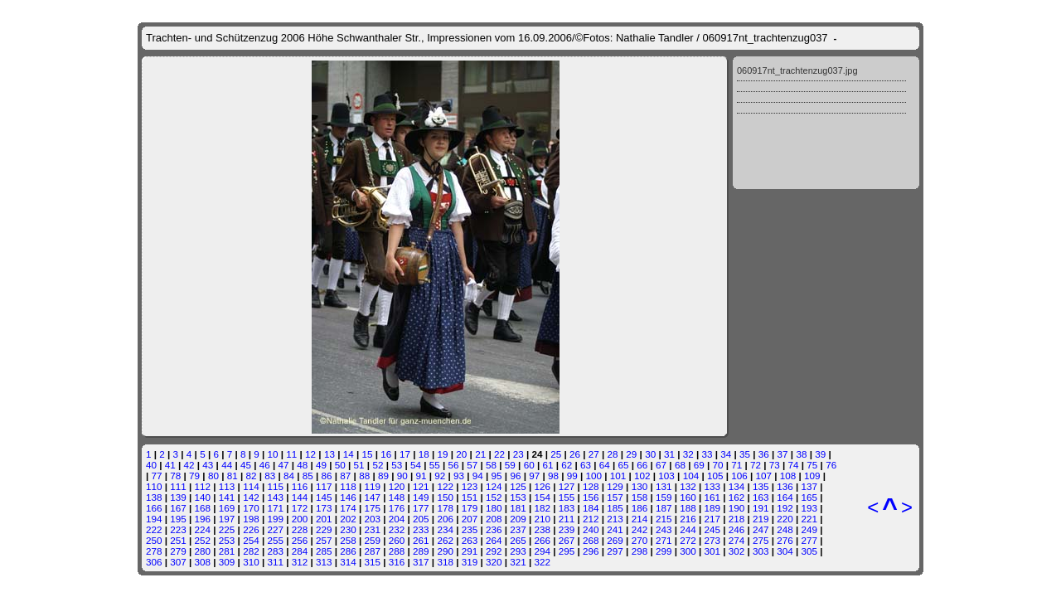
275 (761, 540)
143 (275, 497)
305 (810, 551)
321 (518, 561)
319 (470, 561)
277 (810, 540)
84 (288, 475)
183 (567, 507)
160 (688, 497)
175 (373, 507)
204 (397, 518)
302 (737, 551)
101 (618, 475)
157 (615, 497)
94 (477, 475)
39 (820, 454)
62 (566, 464)
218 (737, 518)
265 (518, 540)
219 (761, 518)
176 (397, 507)
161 (712, 497)
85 (308, 475)
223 (178, 529)
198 (251, 518)
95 (497, 475)
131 (664, 486)
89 (383, 475)
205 (421, 518)
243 (664, 529)
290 (445, 551)
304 (785, 551)
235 (470, 529)
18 (424, 454)
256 (300, 540)
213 (615, 518)
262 (445, 540)
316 (397, 561)
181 (518, 507)
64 (604, 464)
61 (547, 464)
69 (699, 464)
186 (640, 507)
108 (788, 475)
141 (227, 497)
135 (761, 486)
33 (706, 454)
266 (543, 540)
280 (203, 551)
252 (203, 540)
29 (631, 454)
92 (439, 475)
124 (494, 486)
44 (226, 464)
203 (373, 518)
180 (494, 507)
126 (543, 486)
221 (810, 518)
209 (518, 518)
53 (396, 464)
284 (300, 551)
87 (345, 475)
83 (269, 475)
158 (640, 497)
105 (715, 475)
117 (324, 486)
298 (640, 551)
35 (744, 454)
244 (688, 529)
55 (434, 464)
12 (310, 454)
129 (615, 486)
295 (567, 551)
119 (373, 486)
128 (591, 486)
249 (810, 529)
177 (421, 507)
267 (567, 540)
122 (445, 486)
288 (397, 551)
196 (203, 518)
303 (761, 551)
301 (712, 551)
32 (688, 454)
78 (175, 475)
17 (405, 454)
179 (470, 507)
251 (178, 540)
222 (154, 529)
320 (494, 561)
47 (283, 464)
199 (275, 518)
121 (421, 486)
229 (324, 529)
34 (725, 454)
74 (793, 464)
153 (518, 497)
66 (642, 464)
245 (712, 529)
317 (421, 561)
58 (491, 464)
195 (178, 518)
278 (154, 551)
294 (543, 551)
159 (664, 497)
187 (664, 507)
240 (591, 529)
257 (324, 540)
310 (251, 561)
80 (213, 475)
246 (737, 529)
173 (324, 507)
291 (470, 551)
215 (664, 518)
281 (227, 551)
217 (712, 518)
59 (510, 464)
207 (470, 518)
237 (518, 529)
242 (640, 529)
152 (494, 497)
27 (594, 454)
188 (688, 507)
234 (445, 529)
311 (275, 561)
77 (157, 475)
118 (348, 486)
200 (300, 518)
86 (327, 475)
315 (373, 561)
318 (445, 561)
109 (812, 475)
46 (264, 464)
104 (691, 475)
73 (774, 464)
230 (348, 529)
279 (178, 551)
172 (300, 507)
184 (591, 507)
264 (494, 540)
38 (801, 454)
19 (443, 454)
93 (458, 475)
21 (480, 454)
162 (737, 497)
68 (680, 464)
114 (251, 486)
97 (534, 475)
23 (518, 454)
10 (273, 454)
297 (615, 551)
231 (373, 529)
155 (567, 497)
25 (555, 454)
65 (623, 464)
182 (543, 507)
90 (402, 475)
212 (591, 518)
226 (251, 529)
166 (154, 507)
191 (761, 507)
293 (518, 551)
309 (227, 561)
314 (348, 561)
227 (275, 529)
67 (661, 464)
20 (461, 454)
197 (227, 518)
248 (785, 529)
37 (783, 454)
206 (445, 518)
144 (300, 497)
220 (785, 518)
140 (203, 497)
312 (300, 561)
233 (421, 529)
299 (664, 551)
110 (154, 486)
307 (178, 561)
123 (470, 486)
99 (572, 475)
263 (470, 540)
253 (227, 540)
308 (203, 561)
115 (275, 486)
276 (785, 540)
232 (397, 529)
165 (810, 497)
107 (763, 475)
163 (761, 497)
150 (445, 497)
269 (615, 540)
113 (227, 486)
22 (499, 454)
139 (178, 497)
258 (348, 540)
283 (275, 551)
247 (761, 529)
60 (529, 464)
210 (543, 518)
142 (251, 497)
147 (373, 497)
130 (640, 486)
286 (348, 551)
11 (291, 454)
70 (717, 464)
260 (397, 540)
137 (810, 486)
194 (154, 518)
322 (543, 561)
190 (737, 507)
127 (567, 486)
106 (739, 475)
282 (251, 551)
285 (324, 551)
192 (785, 507)
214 (640, 518)
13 (329, 454)
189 (712, 507)
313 (324, 561)
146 (348, 497)
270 (640, 540)
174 (348, 507)
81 (232, 475)
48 (302, 464)
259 (373, 540)
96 (515, 475)
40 (151, 464)
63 (585, 464)
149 (421, 497)
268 (591, 540)
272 (688, 540)
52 (377, 464)
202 (348, 518)
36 (763, 454)
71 (736, 464)
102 (642, 475)
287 (373, 551)
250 (154, 540)
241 (615, 529)
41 (170, 464)
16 (385, 454)
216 (688, 518)
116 (300, 486)
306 (154, 561)
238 (543, 529)
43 (207, 464)
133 (712, 486)
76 (831, 464)
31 (669, 454)
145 (324, 497)
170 (251, 507)
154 (543, 497)
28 (613, 454)
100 (594, 475)
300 (688, 551)
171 (275, 507)
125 (518, 486)
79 (194, 475)
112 (203, 486)
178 (445, 507)
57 (472, 464)
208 (494, 518)
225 (227, 529)
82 (250, 475)
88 (364, 475)
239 (567, 529)
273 (712, 540)
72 (755, 464)
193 (810, 507)
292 (494, 551)
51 (359, 464)
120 (397, 486)
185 (615, 507)
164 (785, 497)
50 (340, 464)
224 (203, 529)
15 (366, 454)
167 (178, 507)
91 (420, 475)
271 (664, 540)
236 (494, 529)
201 (324, 518)
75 (812, 464)
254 (251, 540)
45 (245, 464)
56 (453, 464)
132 (688, 486)
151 (470, 497)
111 (178, 486)
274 (737, 540)
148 (397, 497)
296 (591, 551)
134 (737, 486)
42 (189, 464)
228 (300, 529)
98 (553, 475)
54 (415, 464)
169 (227, 507)
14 (348, 454)
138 (154, 497)
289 (421, 551)
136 (785, 486)
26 (574, 454)
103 (666, 475)
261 (421, 540)
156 (591, 497)
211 (567, 518)
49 (321, 464)
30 (650, 454)
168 (203, 507)
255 (275, 540)
